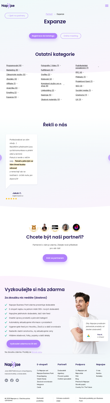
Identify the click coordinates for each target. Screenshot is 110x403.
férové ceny (37, 352)
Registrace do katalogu (43, 36)
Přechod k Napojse (82, 382)
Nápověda (79, 373)
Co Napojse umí (42, 370)
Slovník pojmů (80, 384)
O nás (98, 370)
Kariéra (98, 373)
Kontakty (99, 376)
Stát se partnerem (55, 258)
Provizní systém (63, 376)
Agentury (61, 373)
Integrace (40, 384)
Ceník (39, 387)
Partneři (49, 14)
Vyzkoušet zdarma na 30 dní (23, 343)
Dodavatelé (62, 370)
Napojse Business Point (45, 373)
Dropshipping (42, 376)
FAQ (77, 376)
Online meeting (71, 36)
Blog (77, 379)
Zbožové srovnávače (44, 382)
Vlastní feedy (41, 379)
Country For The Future (84, 387)
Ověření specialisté (64, 379)
